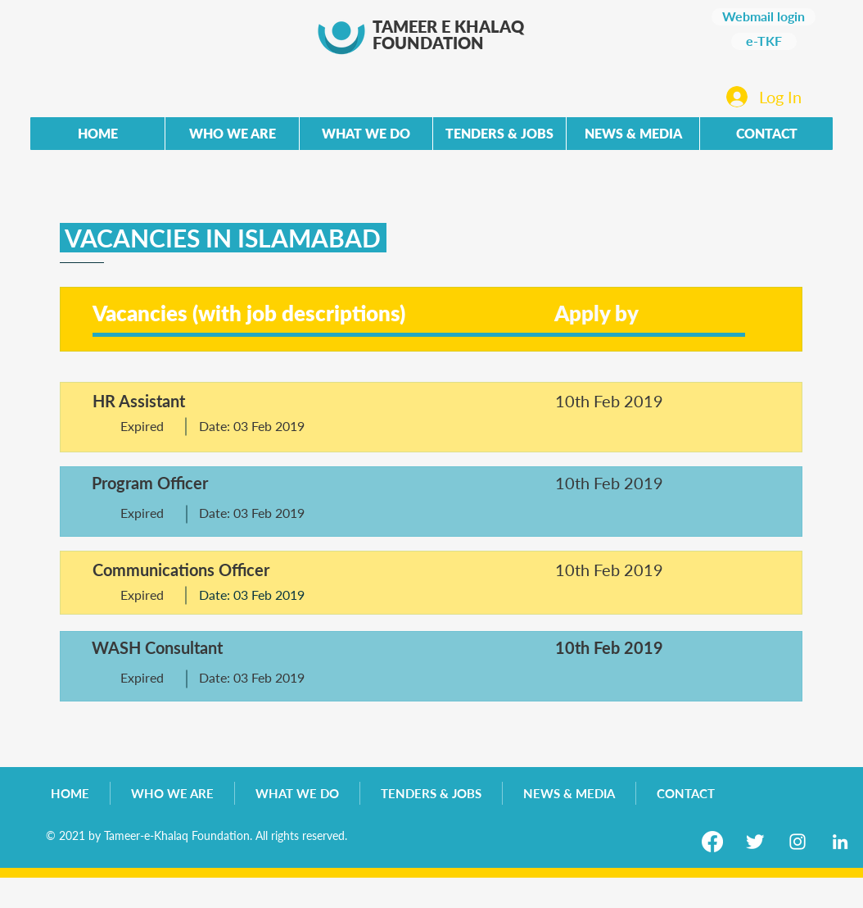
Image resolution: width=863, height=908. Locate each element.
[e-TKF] (764, 41)
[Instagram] (797, 841)
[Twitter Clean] (755, 841)
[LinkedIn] (840, 841)
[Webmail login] (764, 16)
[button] (499, 133)
